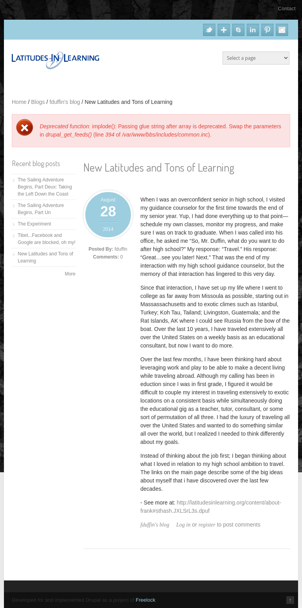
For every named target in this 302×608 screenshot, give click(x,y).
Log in (183, 525)
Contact (287, 8)
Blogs (38, 102)
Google (223, 30)
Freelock (145, 600)
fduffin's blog (65, 102)
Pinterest (267, 30)
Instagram (282, 30)
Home (19, 102)
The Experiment (34, 224)
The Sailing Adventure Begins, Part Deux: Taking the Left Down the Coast (45, 187)
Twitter (209, 30)
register (207, 525)
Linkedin (253, 30)
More (70, 274)
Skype (238, 30)
